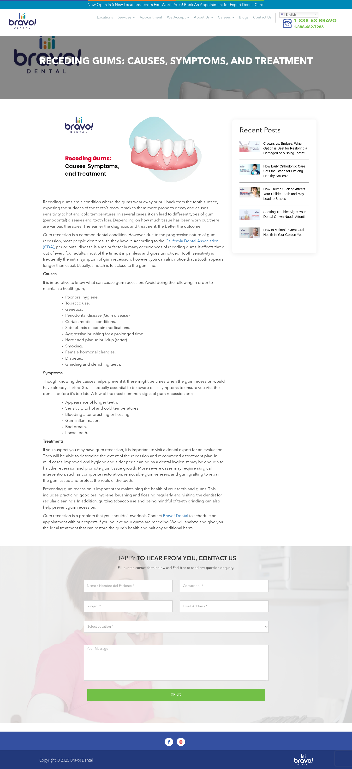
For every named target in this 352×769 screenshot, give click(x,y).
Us (262, 17)
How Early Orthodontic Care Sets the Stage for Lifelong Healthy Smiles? (284, 171)
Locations (105, 17)
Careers (226, 17)
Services (126, 17)
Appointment (151, 17)
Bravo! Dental (81, 760)
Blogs (243, 17)
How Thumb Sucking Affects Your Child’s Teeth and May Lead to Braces (284, 194)
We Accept (178, 17)
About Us (203, 17)
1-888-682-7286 (309, 27)
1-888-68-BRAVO (315, 21)
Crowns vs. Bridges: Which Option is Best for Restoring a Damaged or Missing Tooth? (285, 148)
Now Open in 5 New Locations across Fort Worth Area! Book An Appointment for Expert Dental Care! (176, 5)
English (288, 14)
